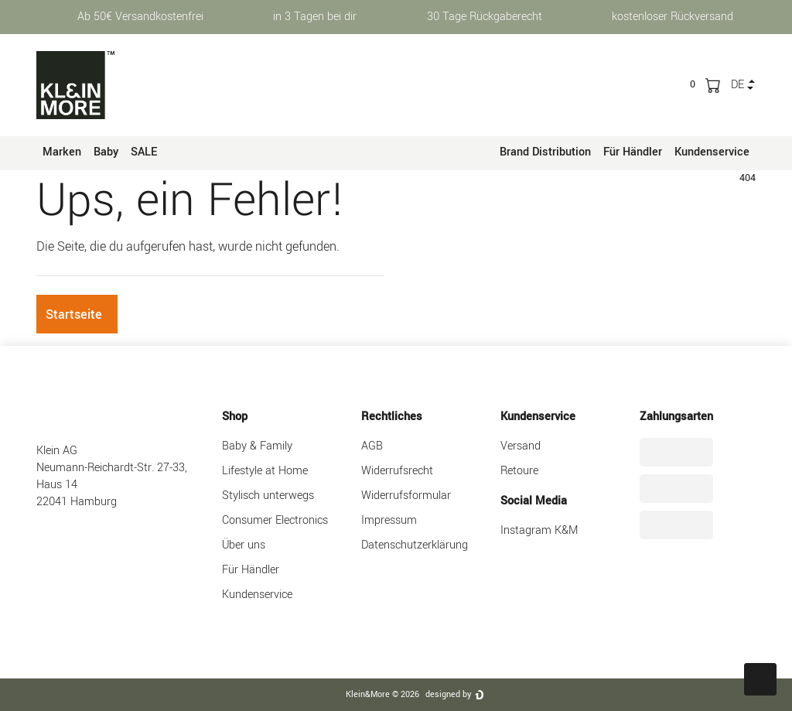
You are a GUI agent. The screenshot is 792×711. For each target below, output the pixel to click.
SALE (144, 152)
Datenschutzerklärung (414, 545)
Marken (62, 152)
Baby (106, 152)
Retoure (519, 471)
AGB (372, 446)
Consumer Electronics (275, 520)
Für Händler (632, 152)
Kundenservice (711, 152)
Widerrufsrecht (397, 471)
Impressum (389, 520)
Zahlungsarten (676, 416)
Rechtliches (391, 416)
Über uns (243, 545)
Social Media (533, 501)
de (737, 85)
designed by (448, 694)
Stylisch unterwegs (268, 495)
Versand (520, 446)
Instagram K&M (539, 530)
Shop (235, 416)
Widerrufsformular (406, 495)
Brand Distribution (545, 152)
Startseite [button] (74, 314)
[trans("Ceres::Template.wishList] (692, 84)
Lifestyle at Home (265, 471)
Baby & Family (257, 446)
